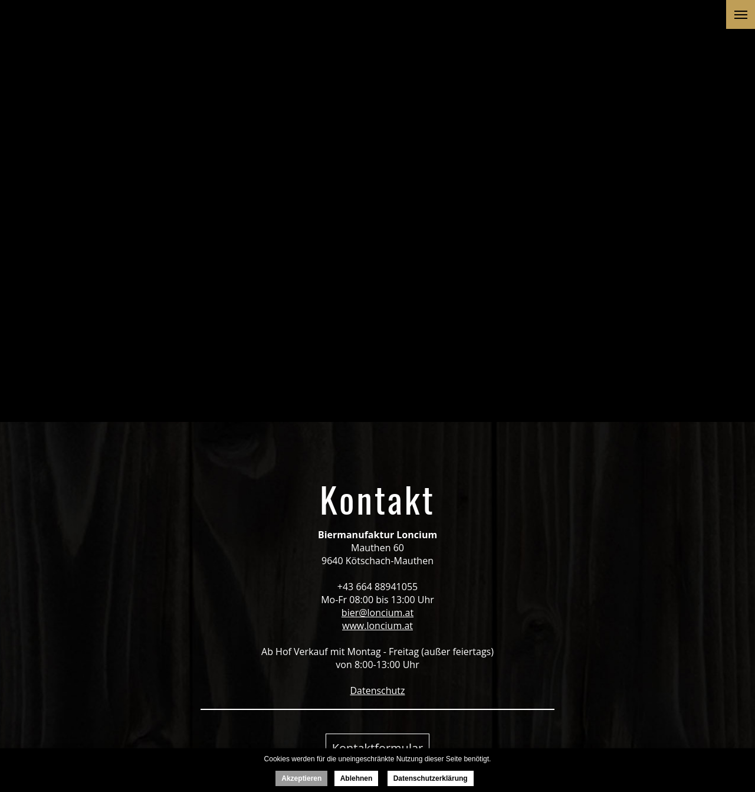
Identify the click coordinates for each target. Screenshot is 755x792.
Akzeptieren (301, 778)
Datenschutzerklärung (430, 778)
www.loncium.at (377, 625)
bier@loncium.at (377, 612)
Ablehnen (356, 778)
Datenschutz (377, 690)
